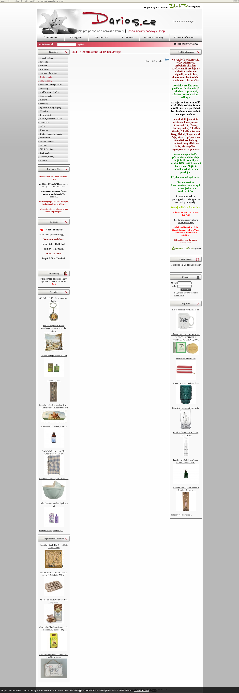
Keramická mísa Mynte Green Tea (54, 478)
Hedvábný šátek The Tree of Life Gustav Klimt (54, 546)
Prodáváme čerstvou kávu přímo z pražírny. (186, 221)
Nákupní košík (101, 37)
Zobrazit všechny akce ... (181, 515)
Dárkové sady (46, 77)
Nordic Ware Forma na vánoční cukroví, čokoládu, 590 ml (53, 573)
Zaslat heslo (179, 295)
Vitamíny (44, 111)
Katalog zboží (76, 37)
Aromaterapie (46, 96)
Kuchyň (43, 99)
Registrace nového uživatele (186, 292)
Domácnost (45, 137)
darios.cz (235, 1)
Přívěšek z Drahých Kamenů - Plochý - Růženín (186, 488)
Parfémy (43, 65)
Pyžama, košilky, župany (50, 107)
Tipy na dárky (46, 81)
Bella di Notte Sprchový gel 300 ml (54, 504)
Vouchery (44, 88)
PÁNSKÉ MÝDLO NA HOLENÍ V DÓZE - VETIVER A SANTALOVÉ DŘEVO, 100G (185, 337)
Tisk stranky (157, 61)
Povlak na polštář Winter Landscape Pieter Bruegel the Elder (53, 328)
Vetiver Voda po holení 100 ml (54, 355)
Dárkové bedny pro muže (51, 134)
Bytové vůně (45, 115)
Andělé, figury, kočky (49, 92)
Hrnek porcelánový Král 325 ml (185, 309)
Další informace (141, 690)
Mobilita (43, 145)
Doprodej (44, 103)
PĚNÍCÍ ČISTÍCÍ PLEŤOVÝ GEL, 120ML (185, 433)
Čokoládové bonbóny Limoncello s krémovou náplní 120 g (53, 628)
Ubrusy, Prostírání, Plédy (51, 118)
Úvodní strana (50, 37)
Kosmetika (44, 69)
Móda (42, 126)
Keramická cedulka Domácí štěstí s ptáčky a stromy (53, 655)
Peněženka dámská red (185, 358)
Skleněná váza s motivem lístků (185, 408)
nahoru (147, 61)
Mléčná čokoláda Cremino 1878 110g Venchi (53, 601)
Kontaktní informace (183, 37)
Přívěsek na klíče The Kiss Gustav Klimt (53, 299)
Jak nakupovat (127, 37)
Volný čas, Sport (47, 149)
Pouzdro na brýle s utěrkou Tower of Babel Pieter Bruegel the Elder (53, 406)
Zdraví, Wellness (47, 141)
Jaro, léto (44, 62)
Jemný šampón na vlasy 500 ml (53, 426)
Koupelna (44, 130)
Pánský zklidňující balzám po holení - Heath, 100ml (185, 461)
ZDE (54, 284)
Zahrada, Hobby (47, 156)
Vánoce (43, 160)
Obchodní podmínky (153, 37)
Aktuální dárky (46, 58)
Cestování (44, 122)
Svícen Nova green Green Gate (185, 383)
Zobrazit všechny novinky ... (51, 530)
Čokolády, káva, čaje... (50, 73)
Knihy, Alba (45, 153)
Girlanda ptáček (54, 380)
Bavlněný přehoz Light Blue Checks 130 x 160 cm (54, 452)
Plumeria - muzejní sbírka (51, 84)
